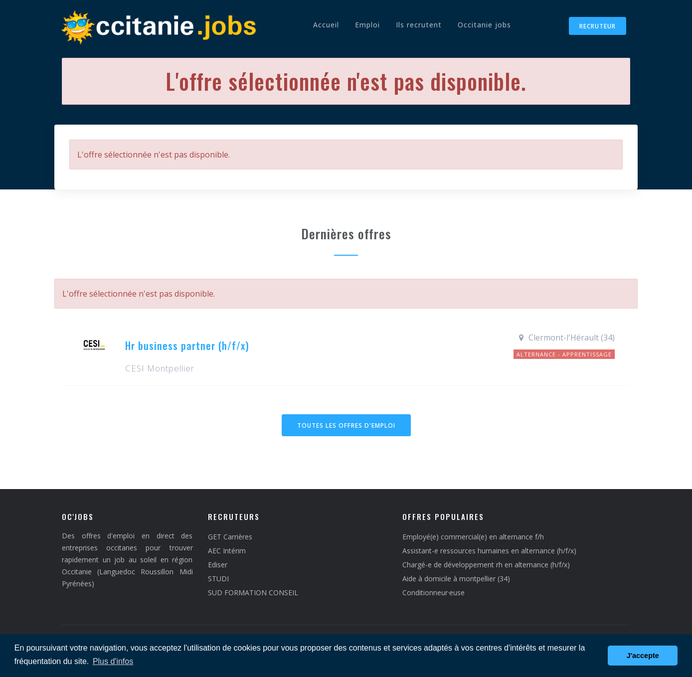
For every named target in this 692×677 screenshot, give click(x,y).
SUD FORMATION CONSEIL (253, 592)
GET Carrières (230, 536)
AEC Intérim (227, 550)
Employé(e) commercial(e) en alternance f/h (473, 536)
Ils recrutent (419, 24)
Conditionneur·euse (433, 592)
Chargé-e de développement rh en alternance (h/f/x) (486, 564)
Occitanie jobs (484, 24)
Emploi (367, 24)
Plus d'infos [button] (113, 661)
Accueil (326, 24)
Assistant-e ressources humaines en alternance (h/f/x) (489, 550)
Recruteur (597, 26)
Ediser (217, 564)
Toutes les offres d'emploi (346, 425)
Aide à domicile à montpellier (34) (456, 578)
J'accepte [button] (643, 656)
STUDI (218, 578)
